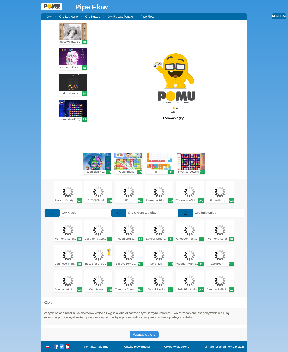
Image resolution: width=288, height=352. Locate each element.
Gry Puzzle (92, 16)
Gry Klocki (60, 213)
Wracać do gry (144, 335)
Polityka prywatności (136, 346)
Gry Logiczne (68, 16)
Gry (49, 16)
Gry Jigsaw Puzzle (120, 16)
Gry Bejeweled (197, 213)
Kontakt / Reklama (96, 346)
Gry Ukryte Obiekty (134, 213)
